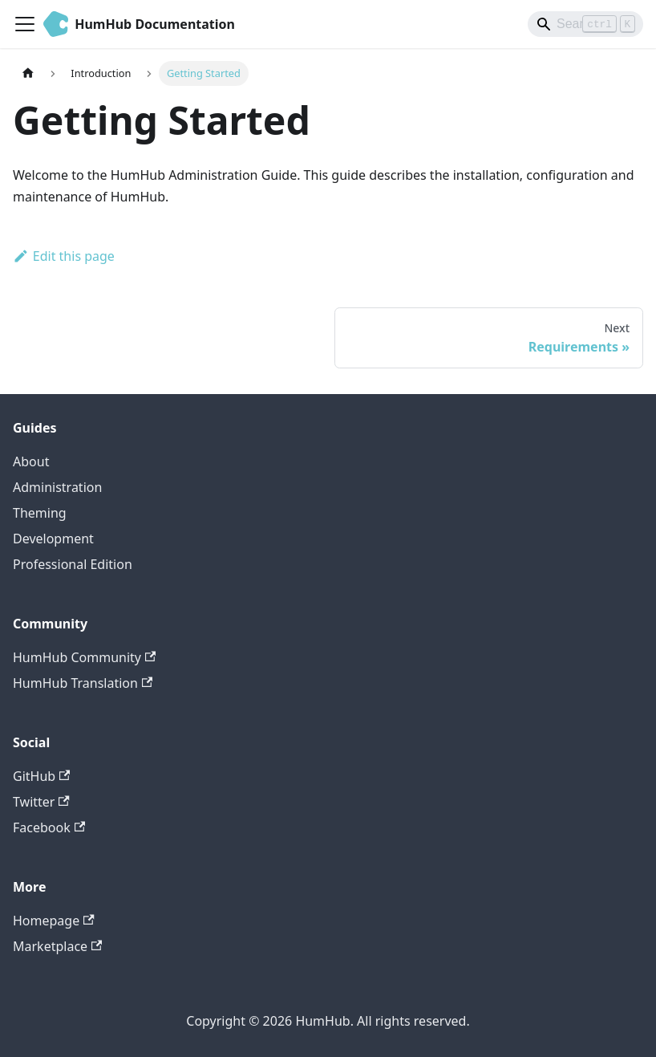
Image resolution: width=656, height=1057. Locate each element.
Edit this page (64, 256)
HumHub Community (84, 657)
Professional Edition (72, 564)
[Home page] (28, 73)
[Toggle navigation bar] (25, 24)
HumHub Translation (82, 683)
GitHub (41, 776)
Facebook (49, 827)
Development (53, 538)
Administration (57, 487)
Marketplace (57, 946)
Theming (40, 513)
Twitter (41, 802)
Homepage (54, 920)
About (31, 461)
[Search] (585, 24)
